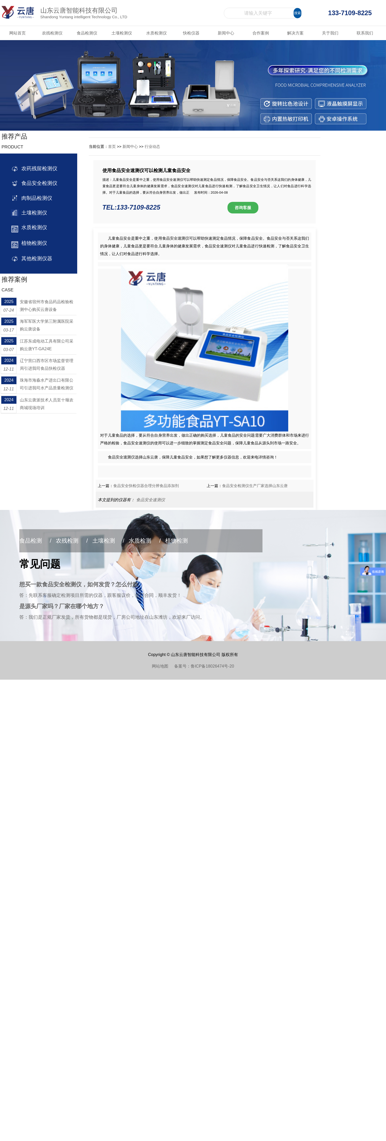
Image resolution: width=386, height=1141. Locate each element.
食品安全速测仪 (150, 500)
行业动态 (152, 146)
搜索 (297, 13)
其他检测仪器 (35, 258)
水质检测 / (145, 540)
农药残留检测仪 (38, 168)
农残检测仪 (52, 33)
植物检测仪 (33, 243)
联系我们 (365, 33)
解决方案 (295, 33)
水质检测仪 (156, 33)
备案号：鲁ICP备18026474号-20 (204, 666)
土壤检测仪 (121, 33)
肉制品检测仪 (35, 198)
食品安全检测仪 (38, 183)
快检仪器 (191, 33)
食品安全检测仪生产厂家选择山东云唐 (255, 485)
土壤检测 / (108, 540)
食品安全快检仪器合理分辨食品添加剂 (146, 485)
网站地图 (163, 666)
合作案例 (260, 33)
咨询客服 (243, 207)
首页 (112, 146)
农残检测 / (72, 540)
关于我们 (330, 33)
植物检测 (176, 540)
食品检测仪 (87, 33)
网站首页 (17, 33)
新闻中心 (226, 33)
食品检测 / (35, 540)
